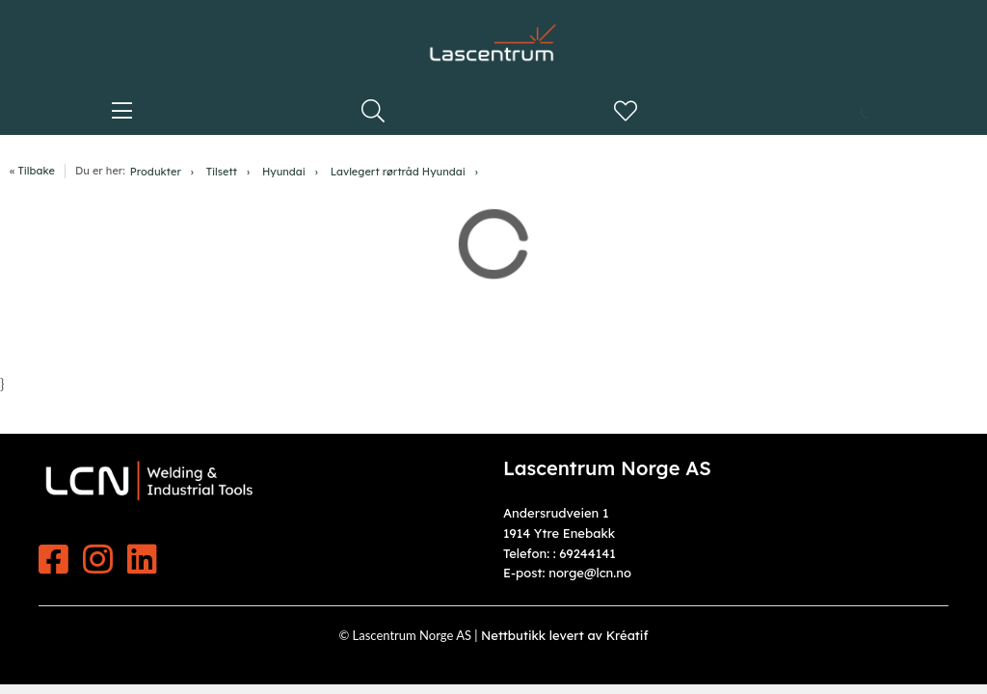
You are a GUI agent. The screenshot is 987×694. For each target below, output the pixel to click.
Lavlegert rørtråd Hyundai (398, 171)
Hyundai (284, 171)
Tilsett (221, 171)
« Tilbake (32, 170)
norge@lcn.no (589, 572)
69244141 (587, 553)
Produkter (155, 171)
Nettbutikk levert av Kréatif (565, 635)
